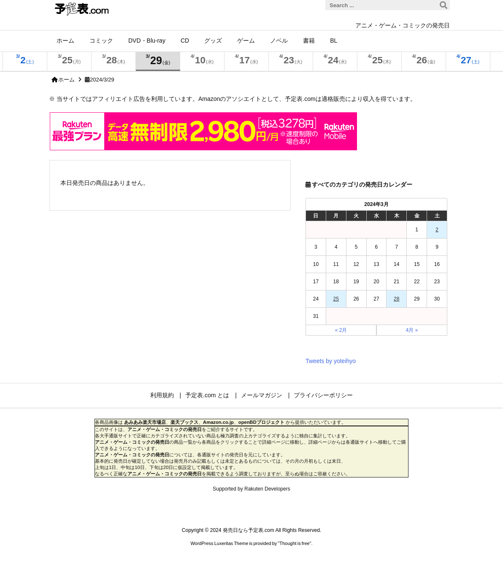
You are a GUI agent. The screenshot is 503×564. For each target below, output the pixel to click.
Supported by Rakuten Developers (251, 489)
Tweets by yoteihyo (331, 361)
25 (336, 299)
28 (396, 299)
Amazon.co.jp (218, 422)
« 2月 (341, 330)
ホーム (66, 79)
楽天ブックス (184, 422)
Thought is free (294, 543)
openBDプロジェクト (261, 422)
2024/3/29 (102, 79)
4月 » (412, 330)
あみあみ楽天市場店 (145, 422)
